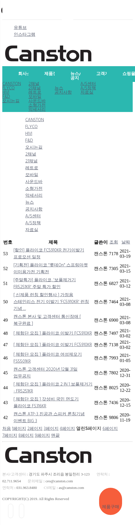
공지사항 (63, 93)
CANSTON (11, 84)
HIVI (5, 93)
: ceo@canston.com (50, 481)
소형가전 (37, 105)
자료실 (86, 93)
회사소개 (26, 73)
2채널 (33, 84)
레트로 (34, 93)
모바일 (34, 97)
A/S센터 (88, 84)
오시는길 (11, 101)
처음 (6, 428)
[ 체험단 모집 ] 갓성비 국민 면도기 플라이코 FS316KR (46, 403)
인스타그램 (24, 34)
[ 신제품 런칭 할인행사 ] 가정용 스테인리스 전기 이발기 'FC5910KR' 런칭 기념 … (51, 302)
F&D (6, 97)
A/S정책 (88, 88)
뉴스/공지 (75, 76)
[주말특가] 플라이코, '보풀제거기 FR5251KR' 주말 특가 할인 (45, 283)
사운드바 (37, 101)
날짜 (126, 242)
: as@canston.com (64, 487)
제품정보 (52, 73)
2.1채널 (34, 88)
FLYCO (8, 88)
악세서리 (37, 110)
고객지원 (104, 73)
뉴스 (59, 88)
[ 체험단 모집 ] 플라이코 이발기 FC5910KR (53, 333)
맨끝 (55, 435)
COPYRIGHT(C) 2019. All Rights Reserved (35, 499)
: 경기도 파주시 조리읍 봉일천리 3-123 (46, 474)
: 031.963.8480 (19, 487)
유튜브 (20, 27)
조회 (113, 242)
